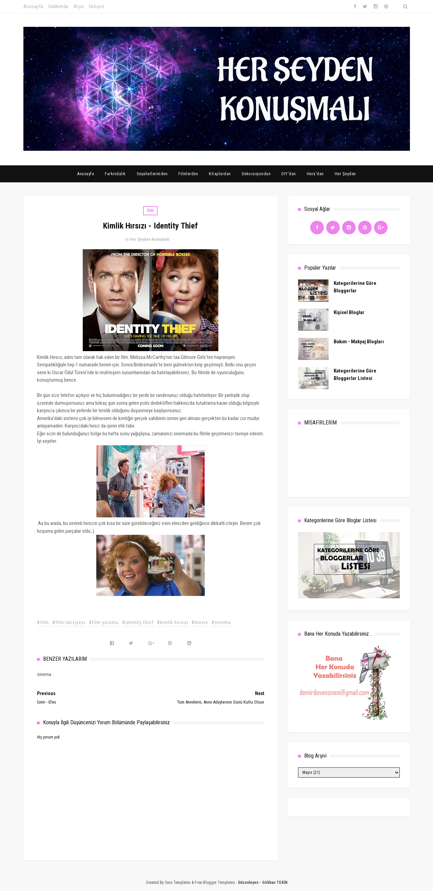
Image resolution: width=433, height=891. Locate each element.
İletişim (96, 6)
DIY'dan (288, 173)
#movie (200, 622)
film (150, 210)
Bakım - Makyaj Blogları (359, 342)
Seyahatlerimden (152, 173)
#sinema (221, 622)
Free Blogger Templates (215, 882)
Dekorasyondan (256, 173)
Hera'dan (315, 173)
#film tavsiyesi (68, 622)
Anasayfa (33, 6)
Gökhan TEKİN (275, 882)
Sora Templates (178, 882)
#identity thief (138, 622)
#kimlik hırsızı (172, 622)
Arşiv (79, 6)
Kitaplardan (220, 173)
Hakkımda (58, 6)
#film (43, 622)
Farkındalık (115, 173)
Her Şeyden (345, 173)
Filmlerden (188, 173)
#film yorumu (104, 622)
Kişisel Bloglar (349, 312)
